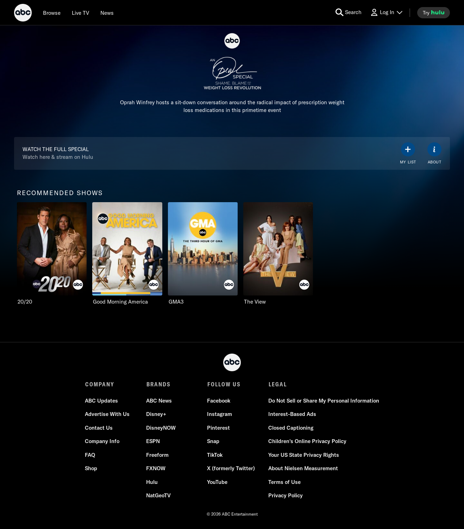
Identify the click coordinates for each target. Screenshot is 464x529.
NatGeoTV (158, 495)
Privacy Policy (285, 495)
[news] (107, 12)
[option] (52, 253)
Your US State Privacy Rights (303, 455)
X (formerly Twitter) (231, 468)
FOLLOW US (223, 384)
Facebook (218, 401)
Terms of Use (284, 482)
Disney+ (156, 414)
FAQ (90, 455)
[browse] (52, 12)
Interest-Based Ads (292, 414)
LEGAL (277, 384)
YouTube (217, 482)
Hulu (152, 482)
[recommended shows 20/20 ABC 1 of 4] (52, 253)
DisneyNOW (161, 428)
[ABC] (23, 14)
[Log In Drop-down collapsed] (386, 12)
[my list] (408, 153)
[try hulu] (433, 12)
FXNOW (155, 468)
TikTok (214, 455)
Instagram (219, 414)
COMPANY (99, 384)
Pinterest (218, 428)
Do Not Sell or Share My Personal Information (323, 401)
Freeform (157, 455)
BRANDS (158, 384)
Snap (213, 441)
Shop (91, 468)
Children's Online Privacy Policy (307, 441)
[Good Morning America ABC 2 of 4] (127, 253)
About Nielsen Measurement (303, 468)
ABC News (159, 401)
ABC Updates (101, 401)
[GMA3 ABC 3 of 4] (203, 253)
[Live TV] (80, 12)
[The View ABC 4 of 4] (278, 253)
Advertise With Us (107, 414)
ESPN (153, 441)
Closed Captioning (290, 428)
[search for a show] (349, 12)
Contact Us (99, 428)
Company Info (102, 441)
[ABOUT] (434, 153)
